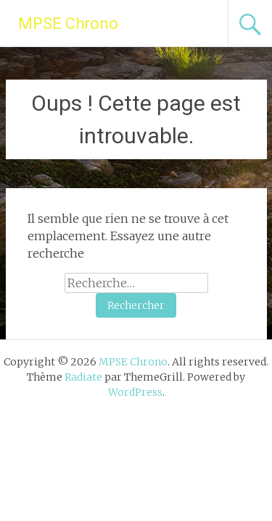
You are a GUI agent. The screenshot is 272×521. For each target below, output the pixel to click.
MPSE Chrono (68, 23)
